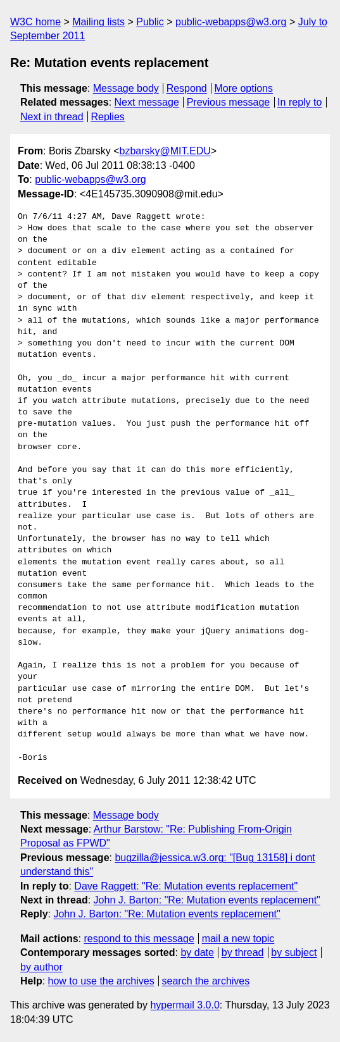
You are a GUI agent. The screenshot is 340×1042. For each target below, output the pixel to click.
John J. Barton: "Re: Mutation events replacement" (207, 900)
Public (150, 21)
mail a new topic (238, 938)
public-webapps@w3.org (230, 21)
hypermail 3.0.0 (184, 1005)
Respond (187, 88)
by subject (294, 952)
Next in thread (52, 116)
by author (41, 967)
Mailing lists (98, 21)
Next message (147, 102)
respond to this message (139, 938)
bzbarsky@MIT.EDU (164, 151)
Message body (126, 88)
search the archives (206, 981)
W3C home (35, 21)
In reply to (299, 102)
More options (244, 88)
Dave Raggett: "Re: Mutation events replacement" (186, 886)
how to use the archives (101, 981)
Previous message (228, 102)
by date (196, 952)
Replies (107, 116)
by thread (243, 952)
